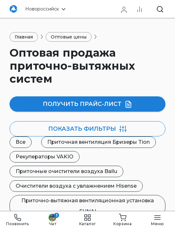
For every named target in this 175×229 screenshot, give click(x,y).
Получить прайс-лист (87, 104)
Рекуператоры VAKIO (44, 157)
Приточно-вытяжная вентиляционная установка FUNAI (87, 206)
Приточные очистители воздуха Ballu (66, 171)
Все (21, 142)
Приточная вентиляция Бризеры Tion (98, 142)
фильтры (87, 129)
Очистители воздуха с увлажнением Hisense (76, 186)
